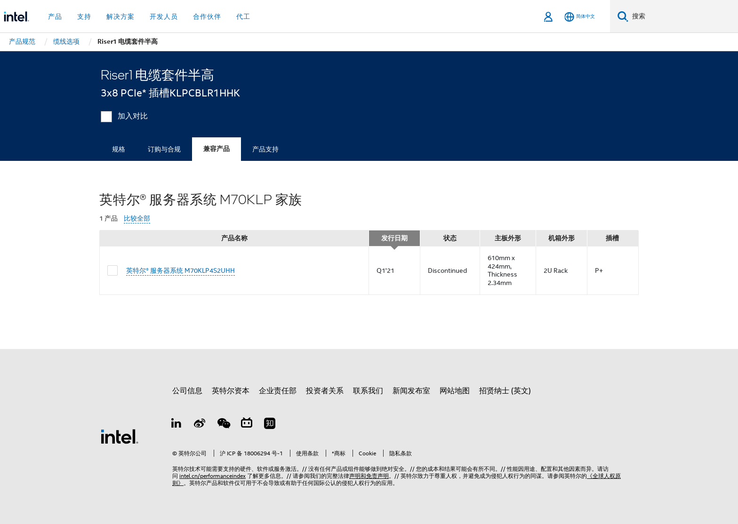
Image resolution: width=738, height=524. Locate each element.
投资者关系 (325, 391)
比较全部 (137, 218)
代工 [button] (243, 16)
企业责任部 (278, 391)
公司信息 (187, 391)
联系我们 (368, 391)
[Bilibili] (247, 424)
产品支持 (265, 149)
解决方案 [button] (120, 16)
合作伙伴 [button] (207, 16)
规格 (118, 149)
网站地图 (455, 391)
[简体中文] (579, 16)
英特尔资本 (230, 391)
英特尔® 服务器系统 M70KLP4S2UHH (180, 270)
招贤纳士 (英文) (505, 391)
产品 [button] (55, 16)
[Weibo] (200, 424)
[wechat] (223, 424)
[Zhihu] (270, 424)
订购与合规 (164, 149)
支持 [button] (84, 16)
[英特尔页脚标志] (119, 436)
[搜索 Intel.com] (683, 16)
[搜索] (623, 16)
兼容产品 (216, 148)
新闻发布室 (411, 391)
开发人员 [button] (164, 16)
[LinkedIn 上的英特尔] (176, 424)
